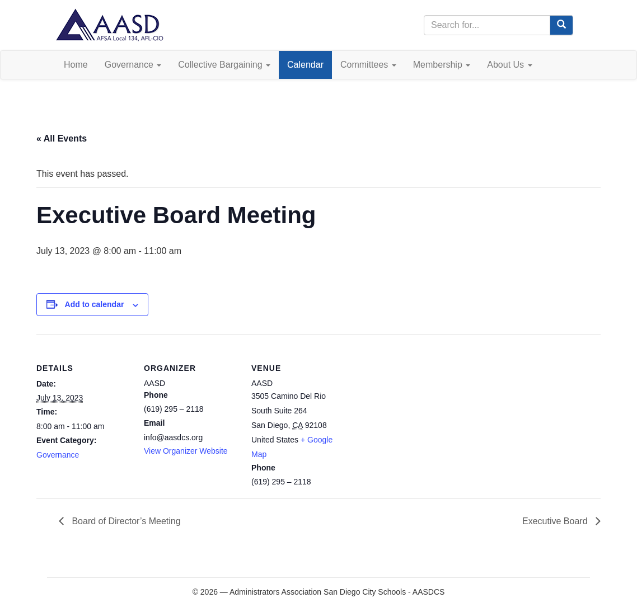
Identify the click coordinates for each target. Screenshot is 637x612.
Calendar (305, 64)
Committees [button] (368, 64)
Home (76, 64)
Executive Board (556, 521)
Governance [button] (133, 64)
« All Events (61, 138)
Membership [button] (441, 64)
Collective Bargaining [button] (224, 64)
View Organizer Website (186, 450)
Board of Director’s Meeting (125, 521)
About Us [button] (509, 64)
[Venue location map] (418, 411)
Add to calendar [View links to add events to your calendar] (94, 304)
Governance (57, 454)
